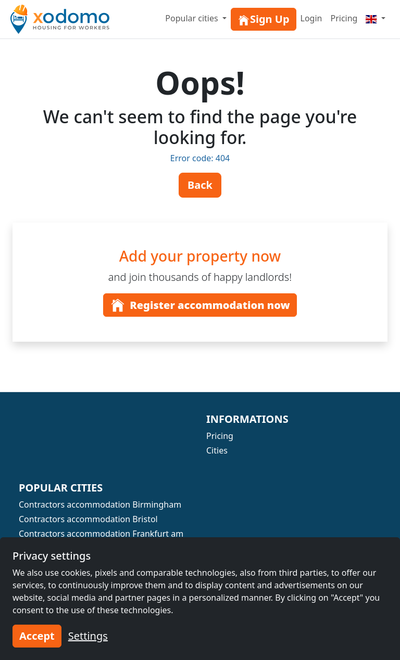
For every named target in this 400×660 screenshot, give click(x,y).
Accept (37, 636)
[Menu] (375, 18)
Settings (88, 636)
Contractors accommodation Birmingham (100, 504)
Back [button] (200, 185)
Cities (217, 450)
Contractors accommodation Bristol (88, 519)
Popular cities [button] (192, 18)
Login (311, 18)
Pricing (343, 18)
